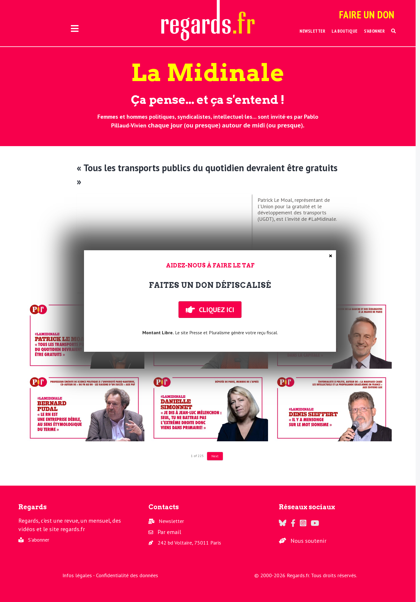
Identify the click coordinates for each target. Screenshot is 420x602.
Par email (169, 532)
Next (214, 456)
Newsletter (171, 521)
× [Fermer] (330, 255)
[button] (394, 31)
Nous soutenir (308, 541)
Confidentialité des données (127, 575)
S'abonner (38, 539)
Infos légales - (79, 575)
